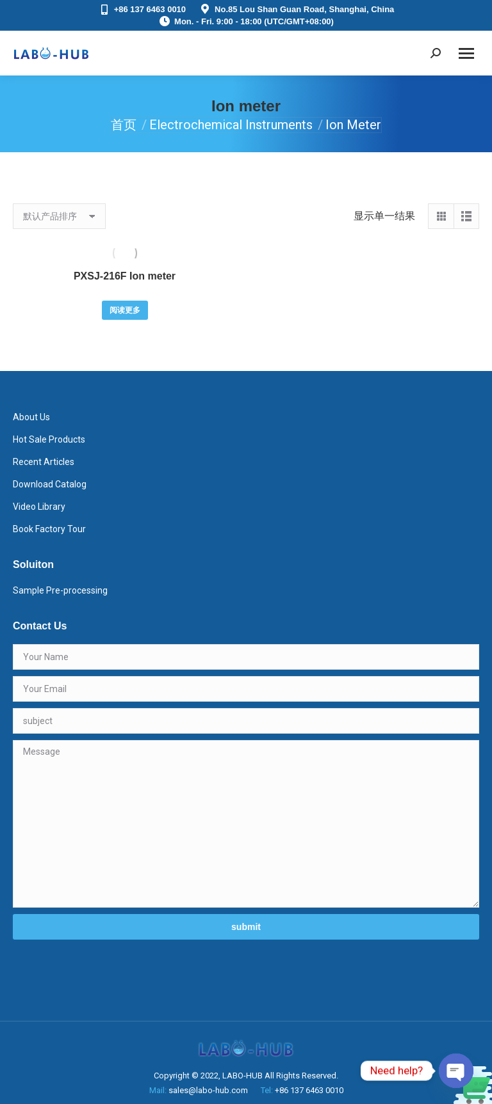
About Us (31, 417)
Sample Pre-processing (60, 590)
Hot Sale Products (49, 439)
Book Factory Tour (49, 529)
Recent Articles (43, 462)
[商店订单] (59, 216)
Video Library (39, 506)
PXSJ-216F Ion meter (125, 276)
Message (246, 824)
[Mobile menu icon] (466, 53)
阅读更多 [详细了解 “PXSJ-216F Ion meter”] (125, 310)
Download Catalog (49, 484)
